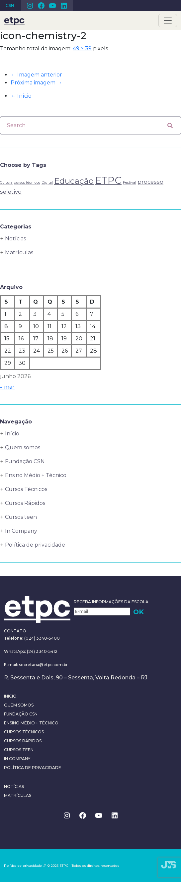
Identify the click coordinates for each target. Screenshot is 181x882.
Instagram (30, 6)
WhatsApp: (15, 651)
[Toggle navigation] (167, 20)
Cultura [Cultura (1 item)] (6, 182)
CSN (10, 5)
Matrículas (19, 252)
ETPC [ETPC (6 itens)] (108, 180)
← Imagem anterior (36, 75)
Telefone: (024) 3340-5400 (32, 638)
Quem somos (22, 447)
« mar (7, 387)
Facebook (41, 6)
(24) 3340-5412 (41, 651)
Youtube (52, 6)
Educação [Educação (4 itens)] (74, 181)
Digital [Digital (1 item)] (47, 182)
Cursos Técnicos (26, 489)
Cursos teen (21, 517)
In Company (21, 531)
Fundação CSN (25, 461)
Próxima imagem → (36, 82)
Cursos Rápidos (25, 503)
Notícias (15, 238)
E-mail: (11, 664)
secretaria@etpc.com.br (43, 664)
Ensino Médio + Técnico (35, 475)
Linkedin (64, 6)
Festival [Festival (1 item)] (129, 182)
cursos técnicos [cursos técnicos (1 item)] (27, 182)
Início (21, 96)
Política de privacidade (35, 545)
